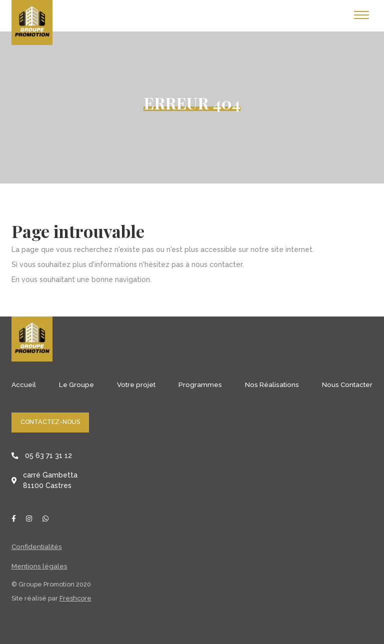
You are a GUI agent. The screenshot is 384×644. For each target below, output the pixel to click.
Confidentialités (37, 546)
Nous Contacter (347, 384)
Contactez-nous (50, 422)
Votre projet (136, 384)
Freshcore (76, 598)
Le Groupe (76, 384)
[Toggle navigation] (361, 15)
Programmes (200, 384)
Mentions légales (40, 566)
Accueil (24, 384)
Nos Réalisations (272, 384)
